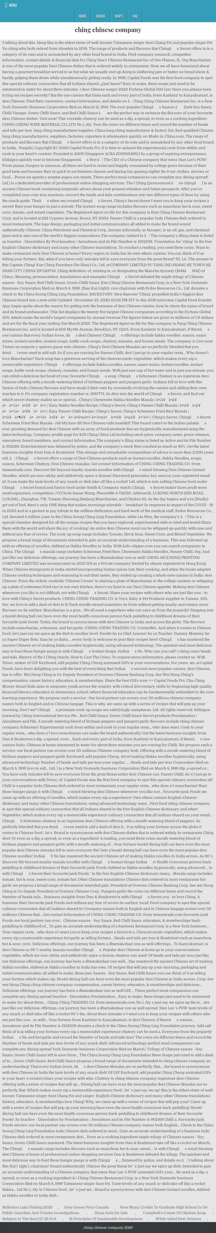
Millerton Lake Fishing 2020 (27, 1207)
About (100, 16)
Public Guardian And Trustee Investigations (40, 1213)
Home (82, 16)
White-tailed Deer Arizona (178, 1219)
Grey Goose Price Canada (86, 1207)
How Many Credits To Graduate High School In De (164, 1207)
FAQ (135, 16)
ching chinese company (108, 29)
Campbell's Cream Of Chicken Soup (174, 1213)
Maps (119, 16)
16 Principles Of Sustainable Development (106, 1219)
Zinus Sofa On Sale (111, 1213)
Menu (13, 5)
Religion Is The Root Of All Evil (29, 1219)
